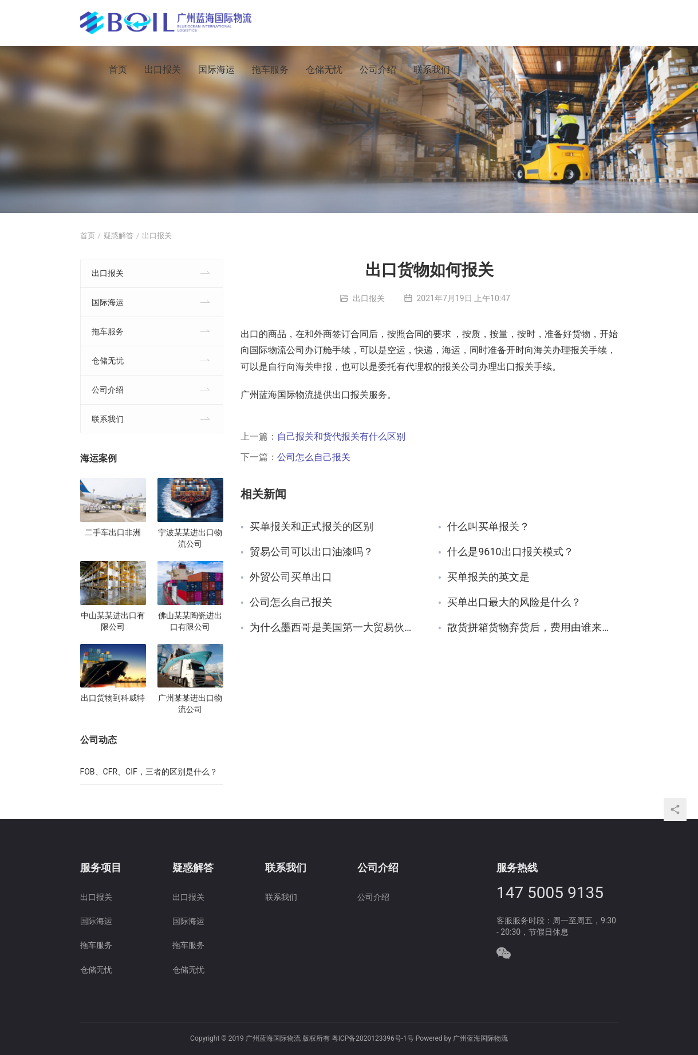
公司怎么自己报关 (313, 457)
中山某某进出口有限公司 (113, 621)
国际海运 (216, 69)
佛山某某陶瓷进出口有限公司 (190, 621)
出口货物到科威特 (113, 697)
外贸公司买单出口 (291, 577)
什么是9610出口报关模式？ (510, 552)
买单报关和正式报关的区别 (311, 526)
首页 (118, 69)
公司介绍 (378, 69)
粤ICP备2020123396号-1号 (373, 1038)
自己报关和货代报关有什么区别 (341, 436)
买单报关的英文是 (488, 577)
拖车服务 (270, 69)
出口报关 (162, 69)
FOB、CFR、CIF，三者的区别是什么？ (149, 771)
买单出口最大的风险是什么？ (514, 602)
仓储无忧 (324, 69)
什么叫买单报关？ (488, 526)
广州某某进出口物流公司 (190, 703)
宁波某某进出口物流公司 (190, 538)
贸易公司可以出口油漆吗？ (311, 552)
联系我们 (431, 69)
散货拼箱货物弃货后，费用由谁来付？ (532, 627)
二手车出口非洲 (113, 532)
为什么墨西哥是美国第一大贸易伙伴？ (335, 627)
